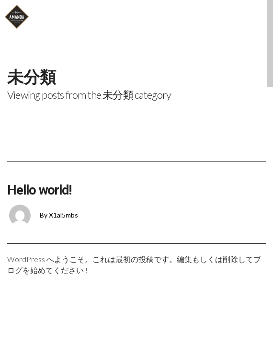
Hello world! (39, 190)
